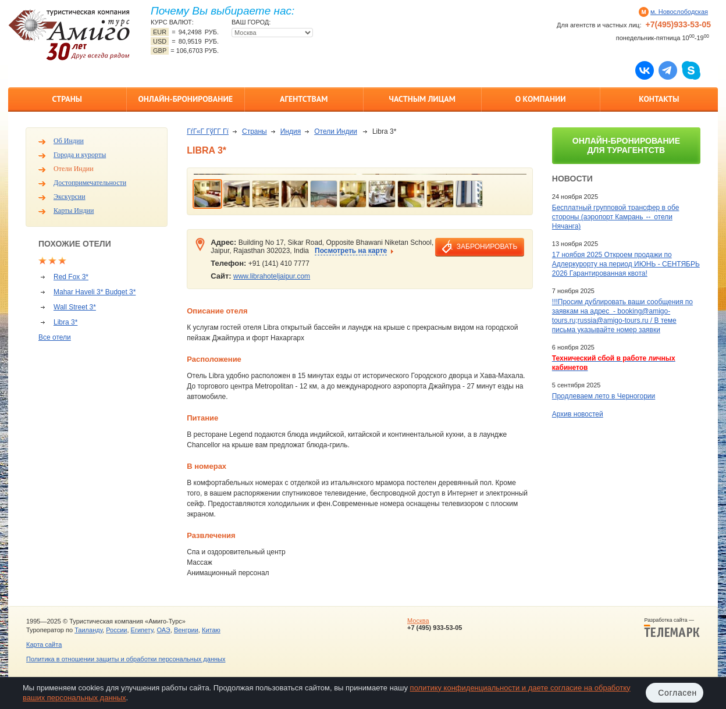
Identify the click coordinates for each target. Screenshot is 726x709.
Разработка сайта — (672, 627)
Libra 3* (65, 322)
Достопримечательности (90, 183)
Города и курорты (80, 155)
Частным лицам (422, 99)
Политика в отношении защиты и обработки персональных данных (125, 658)
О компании (540, 99)
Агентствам (304, 99)
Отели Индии (74, 169)
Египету (142, 629)
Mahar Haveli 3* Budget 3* (95, 292)
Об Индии (69, 141)
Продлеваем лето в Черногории (603, 396)
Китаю (211, 629)
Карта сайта (44, 644)
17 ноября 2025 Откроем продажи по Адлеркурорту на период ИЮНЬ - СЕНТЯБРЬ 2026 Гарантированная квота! (626, 264)
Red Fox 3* (71, 277)
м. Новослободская (679, 11)
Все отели (54, 337)
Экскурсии (70, 197)
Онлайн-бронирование (185, 99)
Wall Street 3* (75, 307)
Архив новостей (577, 414)
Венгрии (186, 629)
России (116, 629)
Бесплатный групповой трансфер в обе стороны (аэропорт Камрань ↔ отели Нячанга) (615, 217)
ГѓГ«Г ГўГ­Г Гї (208, 131)
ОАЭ (163, 629)
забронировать (487, 247)
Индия (290, 131)
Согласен (677, 692)
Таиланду (88, 629)
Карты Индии (74, 210)
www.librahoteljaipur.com (271, 276)
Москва (418, 620)
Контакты (659, 99)
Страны (67, 99)
